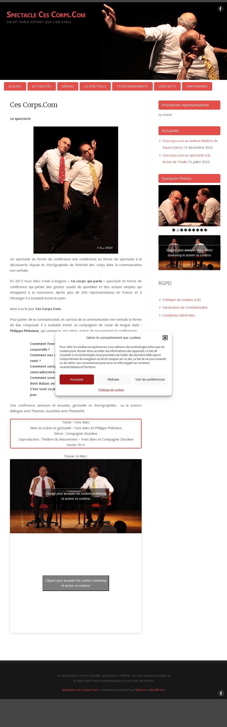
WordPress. (157, 690)
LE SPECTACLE (95, 86)
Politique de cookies (111, 389)
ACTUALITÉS (41, 86)
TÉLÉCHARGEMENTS (132, 86)
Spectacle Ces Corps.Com (46, 14)
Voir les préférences (150, 379)
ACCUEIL (15, 86)
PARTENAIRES (197, 86)
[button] (165, 337)
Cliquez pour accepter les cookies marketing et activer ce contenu (75, 496)
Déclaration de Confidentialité (184, 307)
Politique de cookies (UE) (181, 299)
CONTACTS (167, 86)
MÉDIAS (68, 86)
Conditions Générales (178, 315)
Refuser (113, 379)
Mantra (140, 690)
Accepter (76, 379)
